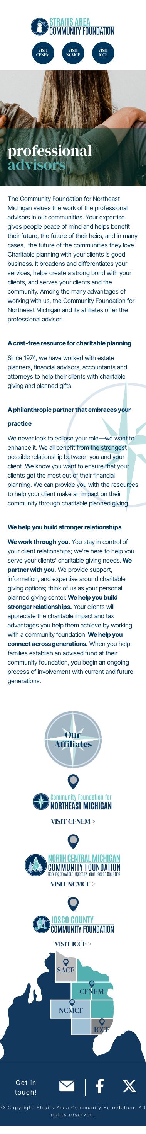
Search (15, 15)
